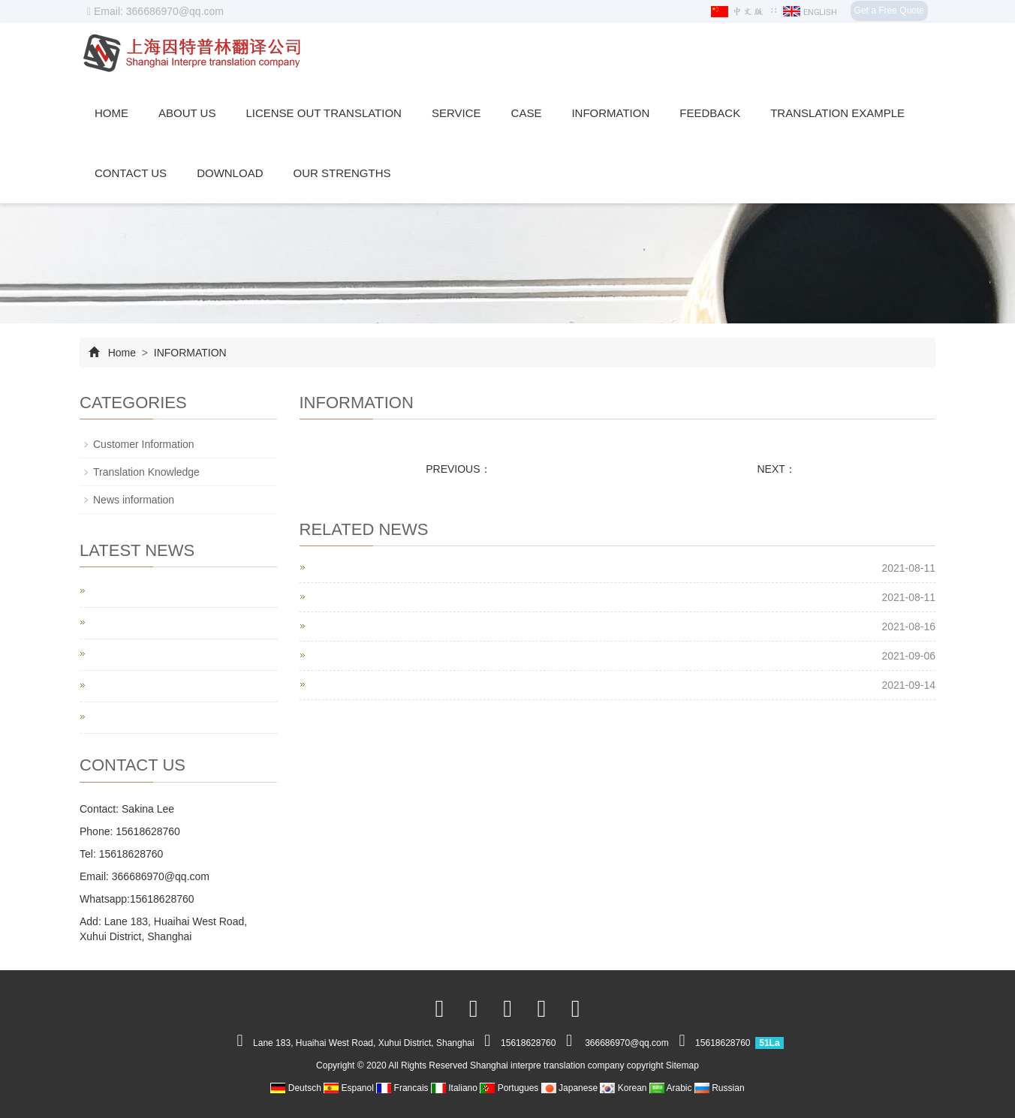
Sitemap (682, 1065)
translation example (837, 113)
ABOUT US (186, 113)
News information (133, 500)
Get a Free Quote (889, 10)
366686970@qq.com (160, 876)
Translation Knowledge (146, 472)
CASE (526, 113)
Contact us (131, 173)
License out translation (323, 113)
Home (111, 113)
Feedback (709, 113)
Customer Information (143, 444)
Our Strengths (341, 173)
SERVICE (456, 113)
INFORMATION (610, 113)
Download (230, 173)
